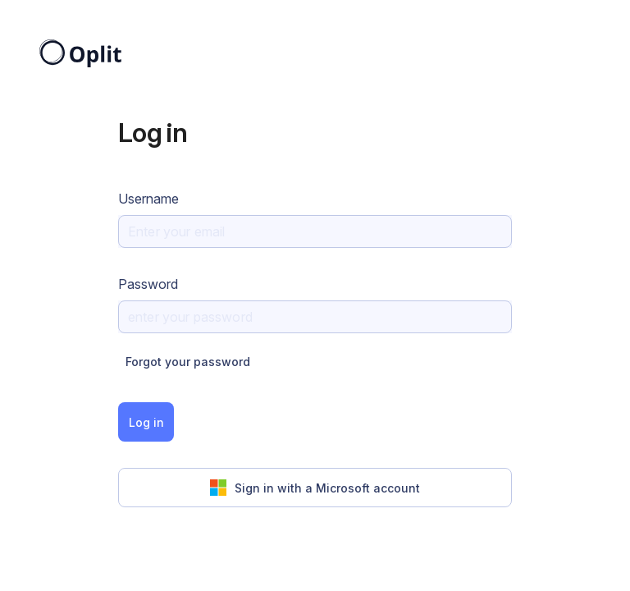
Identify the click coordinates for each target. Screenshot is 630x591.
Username (148, 198)
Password (148, 284)
